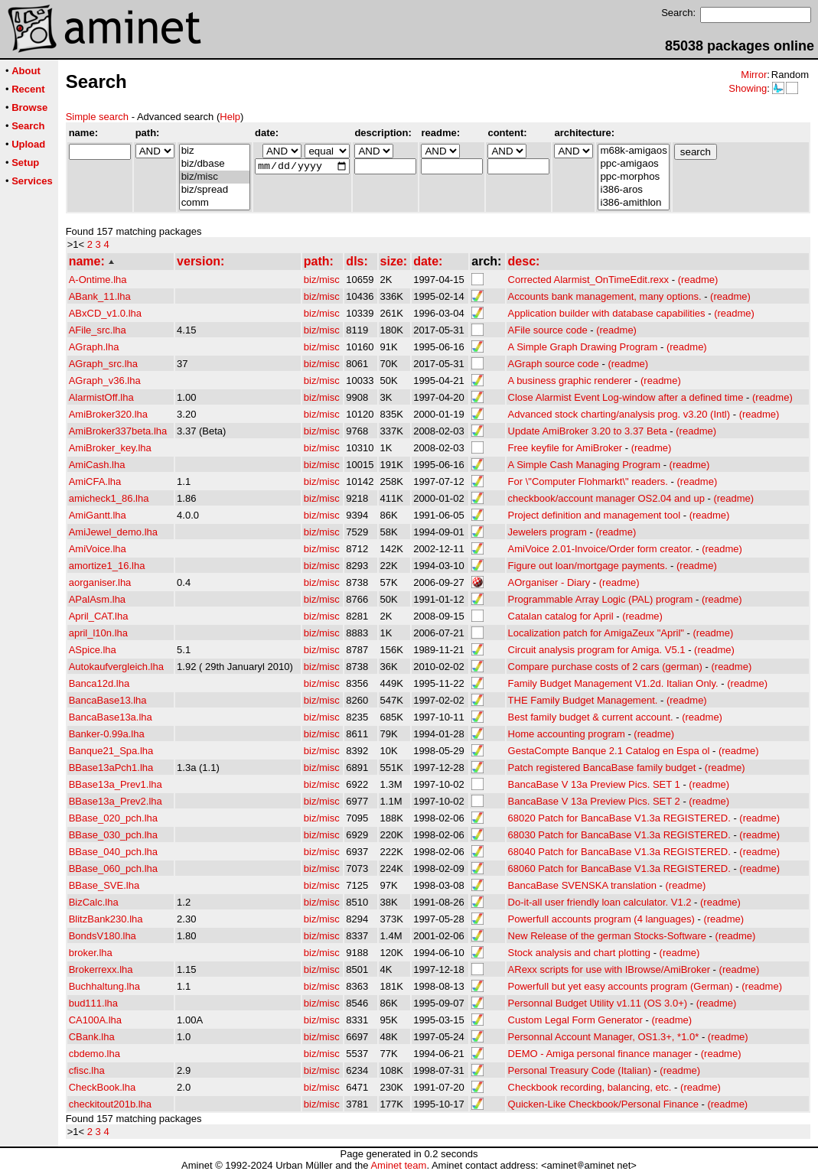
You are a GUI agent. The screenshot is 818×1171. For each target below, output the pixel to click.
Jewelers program (547, 532)
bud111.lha (93, 1003)
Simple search (97, 116)
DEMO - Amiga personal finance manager (600, 1053)
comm (214, 203)
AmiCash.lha (97, 464)
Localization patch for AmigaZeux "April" (596, 633)
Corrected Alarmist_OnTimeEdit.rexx (588, 279)
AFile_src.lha (97, 330)
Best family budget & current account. (590, 717)
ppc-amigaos (633, 164)
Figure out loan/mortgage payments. (588, 565)
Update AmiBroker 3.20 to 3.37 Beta (587, 431)
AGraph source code (553, 363)
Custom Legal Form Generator (575, 1020)
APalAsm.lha (97, 599)
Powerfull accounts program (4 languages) (601, 919)
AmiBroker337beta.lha (118, 431)
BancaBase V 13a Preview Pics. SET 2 (594, 801)
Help (230, 116)
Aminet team (398, 1165)
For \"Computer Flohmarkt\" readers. (588, 481)
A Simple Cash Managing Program (584, 464)
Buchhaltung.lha (104, 986)
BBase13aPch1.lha (111, 767)
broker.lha (90, 952)
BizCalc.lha (94, 902)
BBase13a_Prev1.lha (115, 784)
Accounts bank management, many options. (605, 296)
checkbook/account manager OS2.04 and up (606, 498)
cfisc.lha (87, 1070)
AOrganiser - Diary (549, 582)
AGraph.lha (94, 347)
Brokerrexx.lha (101, 969)
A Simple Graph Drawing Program (583, 347)
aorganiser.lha (100, 582)
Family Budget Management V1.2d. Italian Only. (613, 683)
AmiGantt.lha (97, 515)
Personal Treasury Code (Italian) (579, 1070)
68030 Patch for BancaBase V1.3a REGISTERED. (619, 835)
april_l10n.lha (98, 633)
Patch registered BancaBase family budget (602, 767)
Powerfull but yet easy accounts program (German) (620, 986)
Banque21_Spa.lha (111, 750)
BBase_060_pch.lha (113, 868)
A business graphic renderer (570, 380)
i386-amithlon (633, 203)
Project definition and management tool (594, 515)
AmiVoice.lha (97, 549)
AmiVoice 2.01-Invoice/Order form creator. (600, 549)
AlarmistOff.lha (101, 397)
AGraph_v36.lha (105, 380)
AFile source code (548, 330)
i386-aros (633, 190)
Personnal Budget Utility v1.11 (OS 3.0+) (597, 1003)
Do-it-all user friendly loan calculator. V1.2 (600, 902)
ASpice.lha (92, 649)
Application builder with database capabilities (607, 313)
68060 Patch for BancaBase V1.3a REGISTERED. (619, 868)
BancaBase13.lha (108, 700)
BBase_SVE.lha (104, 885)
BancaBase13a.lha (110, 717)
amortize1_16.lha (107, 565)
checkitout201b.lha (110, 1104)
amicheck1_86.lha (109, 498)
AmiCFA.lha (95, 481)
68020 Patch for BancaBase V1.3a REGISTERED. (619, 818)
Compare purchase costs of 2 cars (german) (605, 666)
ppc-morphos (633, 177)
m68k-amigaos (633, 151)
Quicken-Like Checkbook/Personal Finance (603, 1104)
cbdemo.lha (94, 1053)
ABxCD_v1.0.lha (105, 313)
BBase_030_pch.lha (113, 835)
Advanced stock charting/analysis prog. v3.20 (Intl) (619, 414)
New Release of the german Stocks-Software (607, 936)
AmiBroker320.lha (108, 414)
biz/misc (214, 177)
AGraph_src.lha (103, 363)
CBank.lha (92, 1037)
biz (214, 151)
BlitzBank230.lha (106, 919)
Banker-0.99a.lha (107, 734)
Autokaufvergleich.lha (116, 666)
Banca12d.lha (99, 683)
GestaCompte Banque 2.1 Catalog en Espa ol (609, 750)
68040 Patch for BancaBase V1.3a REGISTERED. (619, 851)
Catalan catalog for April (561, 616)
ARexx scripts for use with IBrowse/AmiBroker (609, 969)
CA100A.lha (95, 1020)
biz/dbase (214, 164)
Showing (747, 88)
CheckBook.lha (102, 1087)
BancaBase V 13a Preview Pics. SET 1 (594, 784)
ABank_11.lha (100, 296)
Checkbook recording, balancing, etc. (590, 1087)
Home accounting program (566, 734)
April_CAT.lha (99, 616)
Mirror (754, 74)
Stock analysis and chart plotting (579, 952)
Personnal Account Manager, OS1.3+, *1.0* (603, 1037)
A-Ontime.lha (98, 279)
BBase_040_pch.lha (113, 851)
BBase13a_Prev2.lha (115, 801)
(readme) (698, 279)
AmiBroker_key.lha (110, 448)
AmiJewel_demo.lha (113, 532)
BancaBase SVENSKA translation (582, 885)
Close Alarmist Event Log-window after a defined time (626, 397)
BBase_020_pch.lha (113, 818)
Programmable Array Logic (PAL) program (600, 599)
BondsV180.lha (102, 936)
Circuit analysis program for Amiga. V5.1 (597, 649)
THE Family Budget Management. (583, 700)
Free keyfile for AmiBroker (565, 448)
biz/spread (214, 190)
